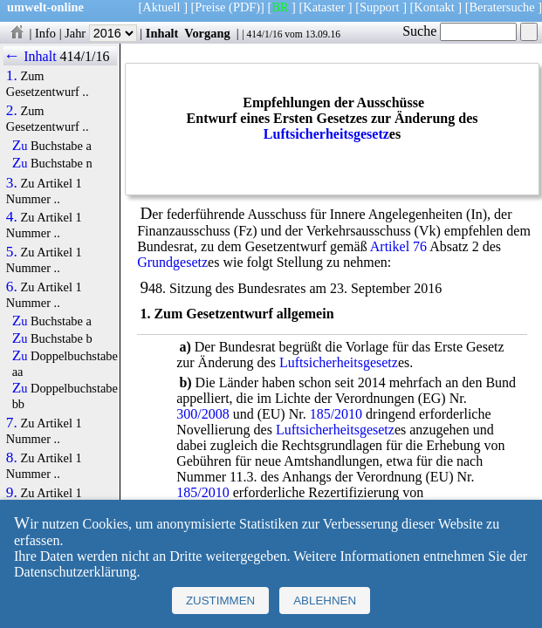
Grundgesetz (172, 262)
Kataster (324, 7)
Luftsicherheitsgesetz (326, 133)
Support (380, 7)
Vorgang (207, 33)
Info (45, 33)
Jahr (101, 33)
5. (11, 252)
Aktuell (161, 7)
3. (11, 183)
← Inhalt (30, 56)
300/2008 (202, 413)
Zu (20, 146)
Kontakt (434, 7)
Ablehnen (324, 600)
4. (11, 217)
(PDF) (244, 7)
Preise (210, 7)
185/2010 (336, 413)
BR (279, 7)
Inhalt (162, 33)
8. (11, 458)
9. (11, 493)
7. (11, 423)
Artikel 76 (398, 246)
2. (11, 111)
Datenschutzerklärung (75, 571)
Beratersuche (502, 7)
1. (11, 76)
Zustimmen (220, 600)
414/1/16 (264, 34)
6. (11, 287)
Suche (459, 31)
